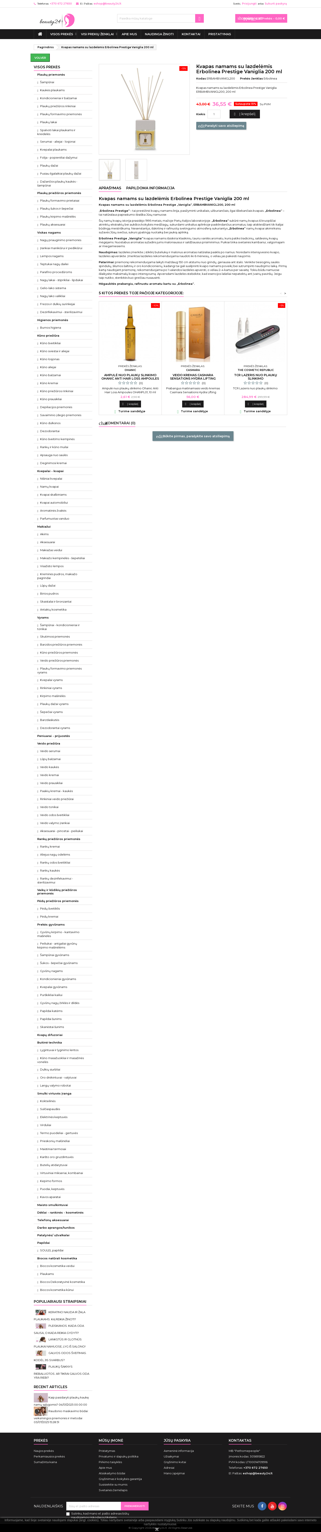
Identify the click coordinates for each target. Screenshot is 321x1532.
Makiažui (44, 526)
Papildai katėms (51, 1011)
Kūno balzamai (50, 375)
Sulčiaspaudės (50, 1109)
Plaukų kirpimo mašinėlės (58, 216)
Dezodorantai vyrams (55, 728)
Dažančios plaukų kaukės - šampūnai (57, 183)
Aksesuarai (47, 542)
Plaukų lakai (48, 122)
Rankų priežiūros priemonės (58, 839)
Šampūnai (47, 82)
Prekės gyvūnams (51, 924)
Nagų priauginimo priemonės (60, 240)
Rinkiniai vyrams (51, 688)
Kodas (201, 78)
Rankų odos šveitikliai (55, 862)
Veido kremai (49, 775)
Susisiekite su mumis (113, 1484)
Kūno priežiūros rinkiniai (56, 391)
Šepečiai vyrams (51, 712)
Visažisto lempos (51, 566)
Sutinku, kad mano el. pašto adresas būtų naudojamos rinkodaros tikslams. (100, 1515)
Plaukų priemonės (51, 74)
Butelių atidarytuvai (53, 1165)
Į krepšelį (244, 114)
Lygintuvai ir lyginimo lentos (59, 1050)
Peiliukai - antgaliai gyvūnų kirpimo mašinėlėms (57, 945)
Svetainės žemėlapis (113, 1490)
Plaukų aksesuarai (52, 224)
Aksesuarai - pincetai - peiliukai (61, 831)
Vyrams (43, 617)
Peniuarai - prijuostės (53, 736)
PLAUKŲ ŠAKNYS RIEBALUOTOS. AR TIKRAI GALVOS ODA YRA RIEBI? (61, 1372)
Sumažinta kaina (45, 1462)
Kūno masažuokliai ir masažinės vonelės (60, 1060)
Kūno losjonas (49, 359)
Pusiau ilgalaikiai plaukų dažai (60, 173)
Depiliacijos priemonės (56, 407)
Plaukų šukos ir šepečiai (56, 208)
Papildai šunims (51, 1019)
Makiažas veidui (51, 550)
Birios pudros (49, 593)
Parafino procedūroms (56, 272)
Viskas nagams (49, 232)
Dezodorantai (50, 431)
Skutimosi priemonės (55, 636)
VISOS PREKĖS (61, 34)
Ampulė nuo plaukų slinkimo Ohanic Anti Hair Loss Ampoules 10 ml (130, 378)
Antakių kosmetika (53, 609)
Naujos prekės (44, 1450)
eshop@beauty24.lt (107, 3)
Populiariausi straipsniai (60, 1302)
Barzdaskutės (49, 720)
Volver (40, 57)
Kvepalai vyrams (51, 680)
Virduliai (45, 1125)
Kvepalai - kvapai (50, 471)
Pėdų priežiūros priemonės (58, 901)
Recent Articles (50, 1387)
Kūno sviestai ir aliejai (54, 351)
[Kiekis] (214, 114)
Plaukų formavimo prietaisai (59, 200)
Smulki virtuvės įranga (54, 1093)
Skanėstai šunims (52, 1027)
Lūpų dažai (47, 585)
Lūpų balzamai (50, 759)
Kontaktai (191, 34)
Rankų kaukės (50, 870)
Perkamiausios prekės (49, 1456)
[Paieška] (160, 18)
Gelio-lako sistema (53, 288)
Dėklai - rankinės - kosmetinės (60, 1212)
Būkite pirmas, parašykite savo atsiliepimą (193, 436)
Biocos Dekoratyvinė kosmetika (62, 1282)
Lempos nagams (51, 256)
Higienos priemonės (52, 320)
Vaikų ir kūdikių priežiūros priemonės (57, 891)
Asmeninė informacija (179, 1450)
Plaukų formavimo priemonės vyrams (59, 670)
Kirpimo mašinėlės (52, 696)
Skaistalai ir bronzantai (55, 601)
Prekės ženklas (251, 78)
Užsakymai (171, 1456)
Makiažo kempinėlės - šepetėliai (62, 558)
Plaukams (47, 1274)
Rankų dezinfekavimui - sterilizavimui (55, 880)
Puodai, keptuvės (52, 1189)
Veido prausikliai (51, 783)
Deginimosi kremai (53, 463)
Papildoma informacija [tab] (150, 188)
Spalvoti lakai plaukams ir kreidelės (56, 132)
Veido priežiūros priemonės (59, 660)
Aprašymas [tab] (110, 188)
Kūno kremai (49, 383)
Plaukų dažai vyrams (54, 704)
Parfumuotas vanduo (54, 518)
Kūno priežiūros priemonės (59, 652)
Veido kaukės (49, 767)
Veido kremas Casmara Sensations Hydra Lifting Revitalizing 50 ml (193, 378)
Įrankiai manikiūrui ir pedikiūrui (61, 248)
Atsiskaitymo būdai (112, 1473)
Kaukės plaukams (52, 90)
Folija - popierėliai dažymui (58, 157)
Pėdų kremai (49, 916)
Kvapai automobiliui (54, 502)
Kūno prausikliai (51, 399)
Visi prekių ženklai (97, 34)
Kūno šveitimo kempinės (57, 439)
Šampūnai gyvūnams (54, 955)
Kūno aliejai (48, 367)
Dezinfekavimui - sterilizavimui (61, 312)
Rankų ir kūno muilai (54, 447)
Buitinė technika (49, 1042)
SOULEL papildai (51, 1250)
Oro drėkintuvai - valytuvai (58, 1077)
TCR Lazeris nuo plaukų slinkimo (255, 376)
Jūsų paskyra (177, 1440)
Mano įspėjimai (174, 1473)
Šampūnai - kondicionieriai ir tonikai (58, 627)
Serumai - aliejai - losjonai (57, 141)
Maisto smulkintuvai (52, 1205)
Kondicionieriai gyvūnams (58, 979)
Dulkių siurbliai (50, 1069)
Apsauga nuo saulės (54, 455)
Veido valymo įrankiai (55, 823)
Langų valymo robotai (55, 1085)
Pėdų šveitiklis (50, 908)
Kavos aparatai (50, 1197)
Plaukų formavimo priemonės (61, 114)
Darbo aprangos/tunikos (56, 1227)
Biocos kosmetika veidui (57, 1266)
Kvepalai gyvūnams (53, 987)
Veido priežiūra (48, 743)
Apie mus (129, 34)
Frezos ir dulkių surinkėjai (57, 304)
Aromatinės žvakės (53, 510)
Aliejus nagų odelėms (55, 854)
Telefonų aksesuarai (53, 1220)
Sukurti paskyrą (276, 3)
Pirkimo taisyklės (110, 1462)
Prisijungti (249, 3)
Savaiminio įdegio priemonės (60, 415)
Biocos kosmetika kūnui (57, 1290)
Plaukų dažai (49, 165)
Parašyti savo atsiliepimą (221, 126)
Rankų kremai (50, 846)
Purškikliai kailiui (51, 995)
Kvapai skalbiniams (53, 494)
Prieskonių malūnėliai (55, 1141)
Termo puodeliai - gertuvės (59, 1133)
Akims (44, 534)
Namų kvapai (49, 486)
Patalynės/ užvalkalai (53, 1235)
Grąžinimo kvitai (175, 1462)
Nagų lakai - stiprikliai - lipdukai (61, 280)
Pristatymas (219, 34)
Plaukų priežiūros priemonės (59, 193)
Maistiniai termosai (53, 1149)
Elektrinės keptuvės (53, 1117)
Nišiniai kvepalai (51, 478)
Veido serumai (50, 751)
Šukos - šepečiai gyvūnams (59, 963)
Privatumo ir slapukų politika (118, 1456)
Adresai (169, 1467)
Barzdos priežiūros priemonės (61, 644)
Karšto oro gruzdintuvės (56, 1157)
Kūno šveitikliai (50, 343)
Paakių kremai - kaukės (56, 791)
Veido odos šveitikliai (54, 815)
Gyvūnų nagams (51, 971)
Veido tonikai (49, 807)
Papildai (43, 1242)
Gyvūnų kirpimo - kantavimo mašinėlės (58, 934)
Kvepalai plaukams (53, 149)
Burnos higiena (50, 327)
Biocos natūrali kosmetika (57, 1258)
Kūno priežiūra (48, 335)
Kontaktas (240, 1440)
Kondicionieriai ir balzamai (58, 98)
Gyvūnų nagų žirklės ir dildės (59, 1003)
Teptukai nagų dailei (54, 264)
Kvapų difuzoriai (50, 1035)
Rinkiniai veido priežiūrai (57, 799)
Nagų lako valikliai (52, 296)
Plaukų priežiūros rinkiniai (58, 106)
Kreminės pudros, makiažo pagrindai (57, 576)
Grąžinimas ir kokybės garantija (120, 1479)
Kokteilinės (47, 1101)
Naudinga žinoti (159, 34)
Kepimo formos (51, 1181)
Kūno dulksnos (50, 423)
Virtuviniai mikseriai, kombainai (61, 1173)
